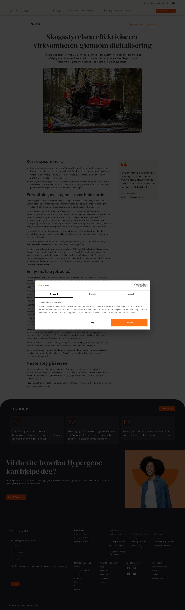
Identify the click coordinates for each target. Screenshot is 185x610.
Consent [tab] (54, 294)
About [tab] (131, 294)
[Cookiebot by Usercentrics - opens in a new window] (136, 285)
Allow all (129, 323)
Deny (92, 323)
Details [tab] (92, 294)
